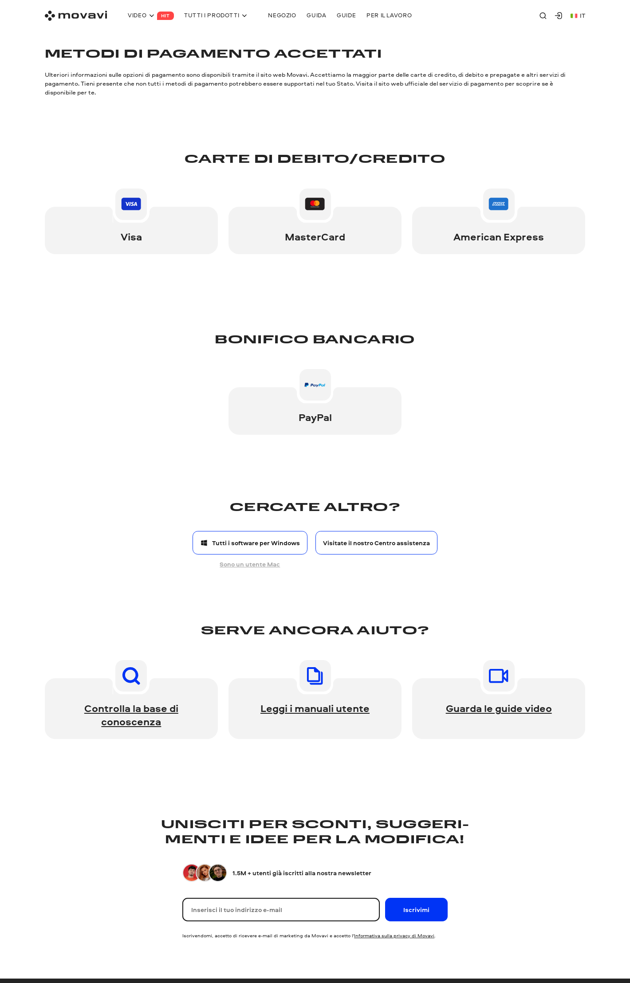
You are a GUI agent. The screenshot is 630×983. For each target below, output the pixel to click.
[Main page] (76, 16)
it (578, 15)
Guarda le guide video (499, 708)
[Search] (543, 16)
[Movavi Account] (559, 16)
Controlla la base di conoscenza (131, 714)
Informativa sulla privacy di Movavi (394, 935)
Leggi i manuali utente (315, 708)
